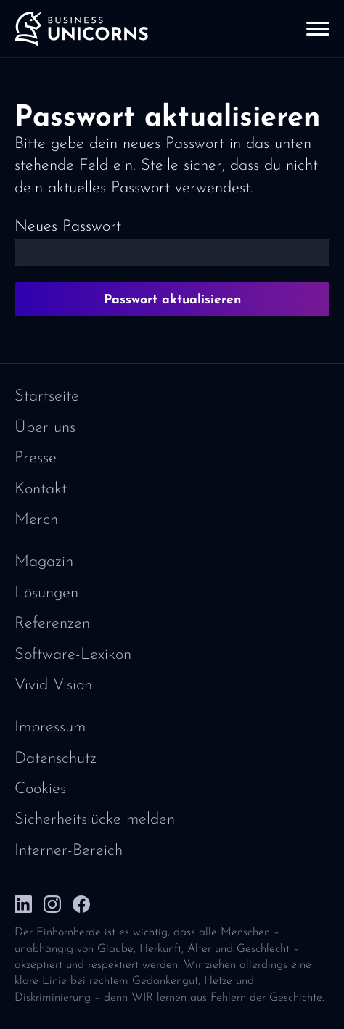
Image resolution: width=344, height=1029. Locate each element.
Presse (36, 458)
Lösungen (46, 593)
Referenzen (52, 623)
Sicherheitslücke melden (95, 819)
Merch (36, 520)
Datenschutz (56, 758)
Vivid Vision (53, 685)
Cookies (40, 789)
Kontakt (41, 489)
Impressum (50, 727)
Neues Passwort (68, 226)
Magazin (44, 562)
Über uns (45, 427)
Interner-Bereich (69, 851)
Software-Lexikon (73, 655)
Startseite (47, 396)
